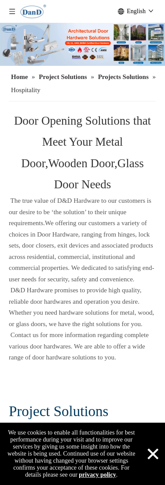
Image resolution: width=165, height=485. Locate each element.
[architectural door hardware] (82, 44)
